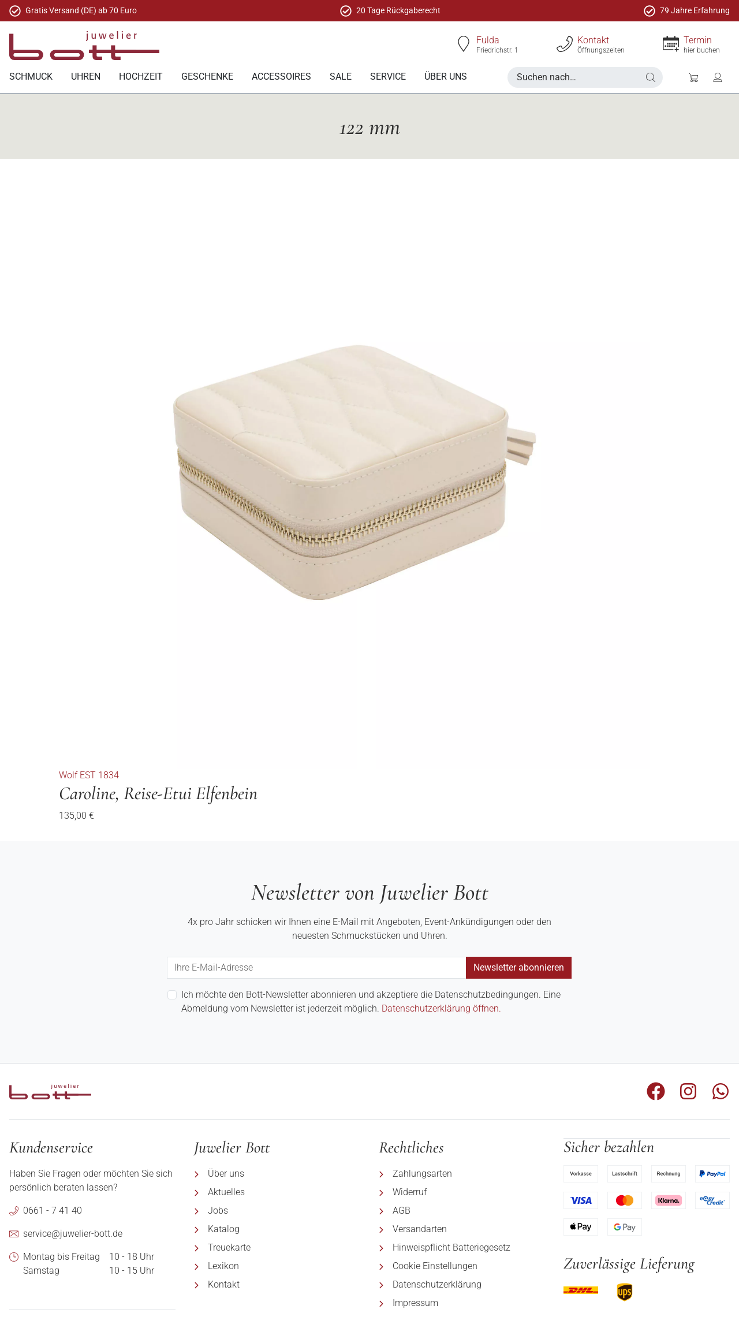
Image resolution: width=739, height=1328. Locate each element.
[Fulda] (464, 44)
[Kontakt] (565, 44)
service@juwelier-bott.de (72, 1233)
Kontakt (593, 40)
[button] (651, 77)
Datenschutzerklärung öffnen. (441, 1007)
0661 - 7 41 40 (52, 1209)
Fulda (487, 40)
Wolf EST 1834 (89, 774)
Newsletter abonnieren (518, 966)
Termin (698, 40)
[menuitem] (31, 77)
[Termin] (671, 44)
